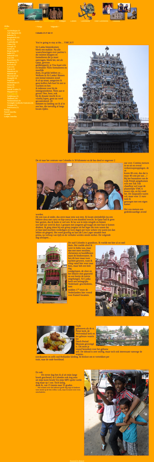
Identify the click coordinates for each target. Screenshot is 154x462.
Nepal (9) (10, 80)
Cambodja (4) (12, 42)
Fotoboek (116, 21)
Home (37, 21)
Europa (7, 110)
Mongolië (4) (12, 78)
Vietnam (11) (12, 105)
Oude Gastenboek (101, 21)
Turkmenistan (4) (13, 101)
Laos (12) (10, 67)
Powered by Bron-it (77, 461)
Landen (73, 21)
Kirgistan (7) (12, 62)
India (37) (11, 53)
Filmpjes (62, 21)
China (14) (11, 44)
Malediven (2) (12, 71)
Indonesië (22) (12, 55)
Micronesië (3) (12, 76)
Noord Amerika (10, 112)
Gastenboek (85, 21)
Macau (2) (11, 69)
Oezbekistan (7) (13, 83)
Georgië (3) (11, 46)
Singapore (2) (12, 92)
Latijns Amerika (10, 116)
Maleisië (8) (11, 74)
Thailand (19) (12, 98)
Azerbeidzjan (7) (13, 31)
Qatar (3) (10, 87)
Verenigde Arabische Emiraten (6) (20, 103)
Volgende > (55, 27)
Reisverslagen (49, 21)
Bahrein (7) (11, 35)
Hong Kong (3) (12, 51)
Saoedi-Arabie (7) (14, 89)
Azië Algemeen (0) (14, 33)
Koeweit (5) (11, 65)
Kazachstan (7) (13, 60)
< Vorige (39, 27)
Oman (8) (10, 85)
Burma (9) (11, 40)
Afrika (6, 26)
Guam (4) (10, 49)
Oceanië (7, 114)
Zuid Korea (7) (12, 107)
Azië (6, 28)
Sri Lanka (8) (12, 94)
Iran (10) (10, 58)
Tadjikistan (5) (12, 96)
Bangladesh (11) (13, 37)
